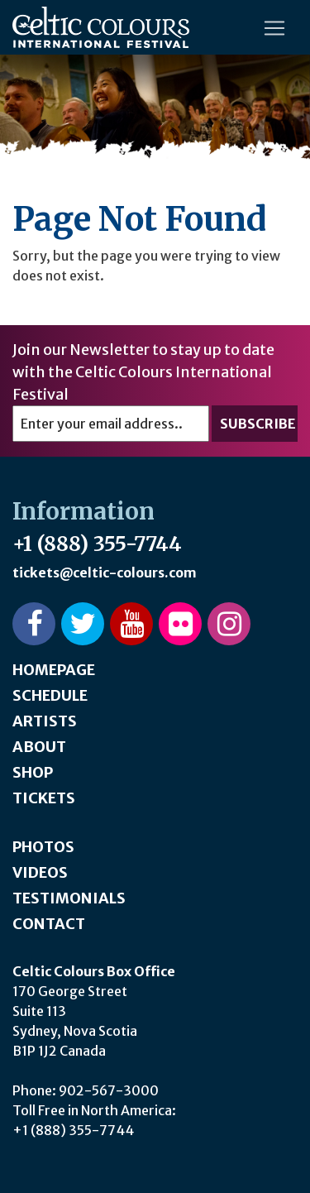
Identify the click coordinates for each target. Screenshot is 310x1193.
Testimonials (69, 898)
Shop (32, 772)
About (39, 746)
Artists (44, 721)
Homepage (53, 669)
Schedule (50, 695)
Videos (40, 872)
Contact (48, 923)
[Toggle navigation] (274, 28)
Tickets (43, 797)
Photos (43, 846)
